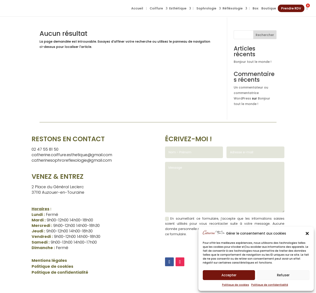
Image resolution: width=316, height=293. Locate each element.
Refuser (283, 275)
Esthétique (178, 8)
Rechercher (265, 35)
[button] (307, 233)
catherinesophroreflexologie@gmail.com (72, 160)
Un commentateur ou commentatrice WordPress (251, 93)
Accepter (229, 275)
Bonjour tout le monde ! (252, 62)
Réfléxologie (233, 8)
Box (256, 8)
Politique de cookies (235, 285)
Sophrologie (206, 8)
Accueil (137, 8)
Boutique (268, 8)
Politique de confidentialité (269, 285)
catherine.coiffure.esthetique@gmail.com (72, 154)
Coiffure (156, 8)
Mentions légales (49, 260)
